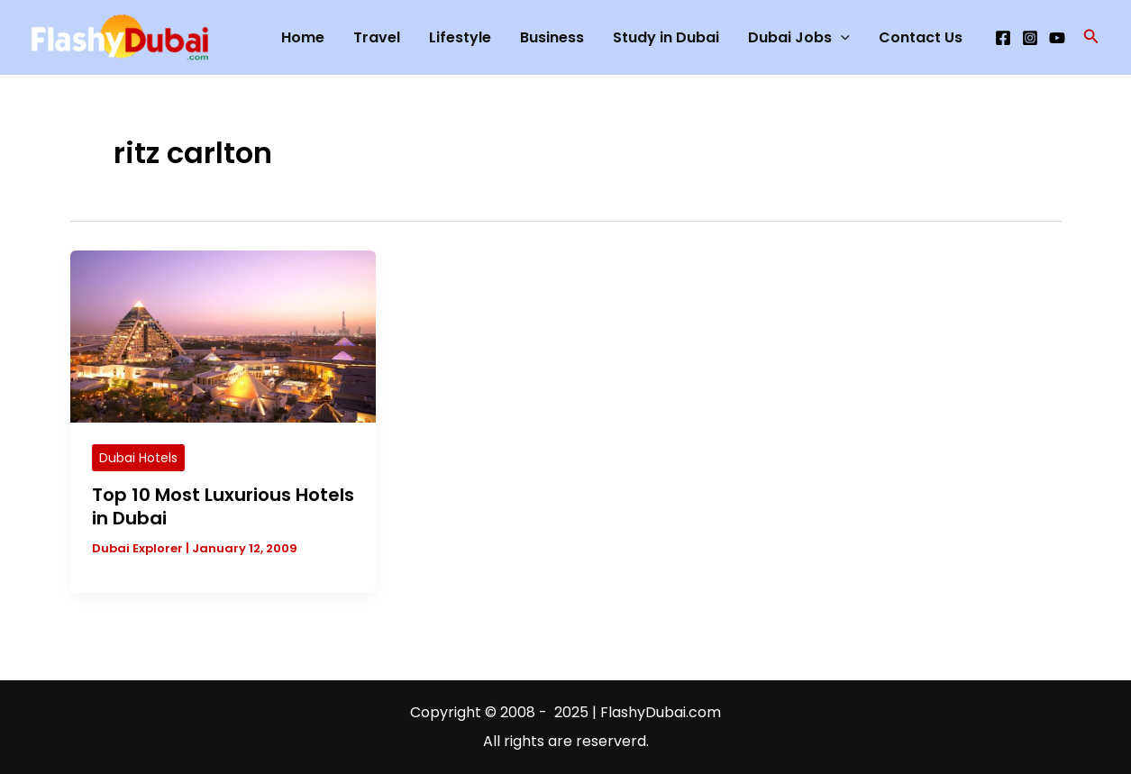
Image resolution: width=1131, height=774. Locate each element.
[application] (841, 38)
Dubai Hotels (138, 458)
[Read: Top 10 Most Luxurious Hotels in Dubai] (223, 335)
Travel (376, 37)
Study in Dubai (666, 37)
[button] (1091, 37)
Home (302, 37)
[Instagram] (1030, 38)
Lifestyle (460, 37)
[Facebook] (1003, 38)
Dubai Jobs (799, 38)
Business (552, 37)
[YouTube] (1057, 38)
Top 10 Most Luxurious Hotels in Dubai (223, 506)
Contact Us (920, 37)
